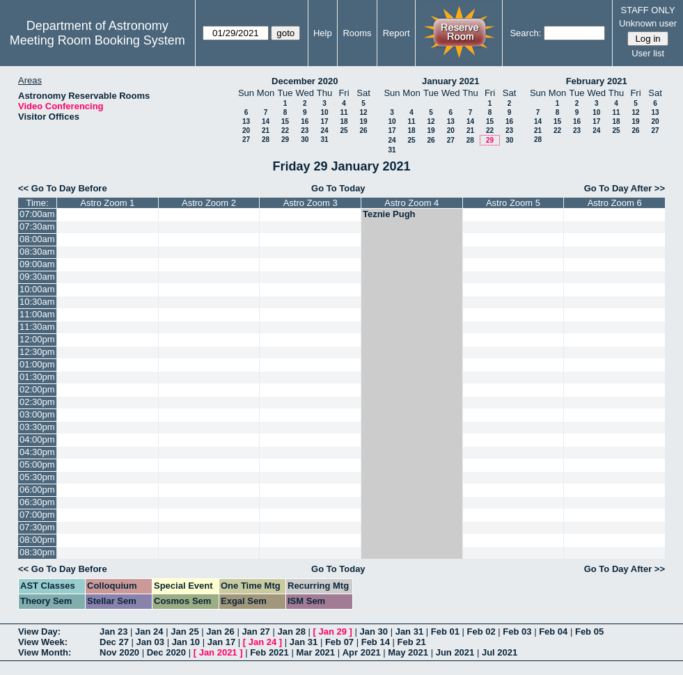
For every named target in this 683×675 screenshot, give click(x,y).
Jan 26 (220, 631)
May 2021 (408, 652)
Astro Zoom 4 (411, 203)
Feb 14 (375, 642)
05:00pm (37, 464)
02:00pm (37, 389)
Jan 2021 (218, 652)
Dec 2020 (166, 652)
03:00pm (37, 414)
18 (343, 121)
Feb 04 (553, 631)
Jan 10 (186, 642)
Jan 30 (374, 631)
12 (363, 112)
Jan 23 (113, 631)
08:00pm (37, 539)
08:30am (37, 251)
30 (304, 139)
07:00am (37, 214)
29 (285, 139)
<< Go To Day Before (62, 188)
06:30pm (37, 502)
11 (343, 112)
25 (343, 130)
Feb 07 (339, 642)
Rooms (357, 33)
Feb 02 (481, 631)
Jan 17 (221, 642)
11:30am (37, 326)
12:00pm (37, 339)
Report (396, 33)
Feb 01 (445, 631)
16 (304, 121)
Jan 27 (255, 631)
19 (363, 121)
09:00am (37, 264)
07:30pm (37, 527)
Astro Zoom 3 (310, 203)
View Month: (44, 652)
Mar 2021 (315, 652)
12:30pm (37, 352)
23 (304, 130)
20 (246, 130)
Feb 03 (517, 631)
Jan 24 (149, 631)
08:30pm (37, 552)
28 (265, 139)
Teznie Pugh (389, 214)
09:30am (37, 276)
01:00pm (37, 364)
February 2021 (596, 81)
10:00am (37, 289)
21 (265, 130)
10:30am (37, 301)
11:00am (37, 314)
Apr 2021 (362, 652)
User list (647, 53)
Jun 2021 (455, 652)
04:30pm (37, 452)
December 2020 (305, 81)
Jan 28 (291, 631)
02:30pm (37, 402)
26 (363, 130)
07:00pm (37, 514)
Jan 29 (333, 631)
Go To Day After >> (624, 188)
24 (324, 130)
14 (265, 121)
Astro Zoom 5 (513, 203)
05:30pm (37, 477)
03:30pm (37, 427)
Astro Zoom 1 (107, 203)
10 (324, 112)
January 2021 (450, 81)
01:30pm (37, 377)
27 (246, 139)
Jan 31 (409, 631)
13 (246, 121)
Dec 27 (114, 642)
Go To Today (338, 188)
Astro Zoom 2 (209, 203)
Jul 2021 (499, 652)
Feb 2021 (269, 652)
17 (324, 121)
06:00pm (37, 489)
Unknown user (648, 23)
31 (324, 139)
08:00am (37, 239)
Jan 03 (150, 642)
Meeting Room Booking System (97, 40)
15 (285, 121)
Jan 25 (184, 631)
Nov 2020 (119, 652)
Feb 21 (412, 642)
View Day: (39, 631)
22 (285, 130)
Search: (525, 33)
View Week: (43, 642)
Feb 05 (589, 631)
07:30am (37, 226)
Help (322, 33)
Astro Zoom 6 (615, 203)
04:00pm (37, 439)
